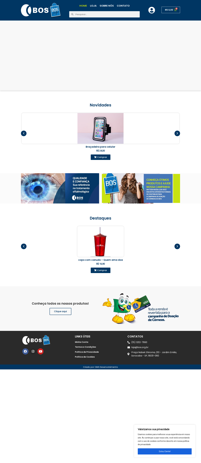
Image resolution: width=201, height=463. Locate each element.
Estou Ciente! (165, 451)
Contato (123, 5)
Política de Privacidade (87, 352)
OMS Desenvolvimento (106, 367)
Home (83, 5)
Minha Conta (81, 342)
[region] (164, 441)
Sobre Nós (107, 5)
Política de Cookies (85, 356)
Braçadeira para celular (100, 146)
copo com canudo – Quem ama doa (100, 260)
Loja (93, 5)
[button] (100, 157)
